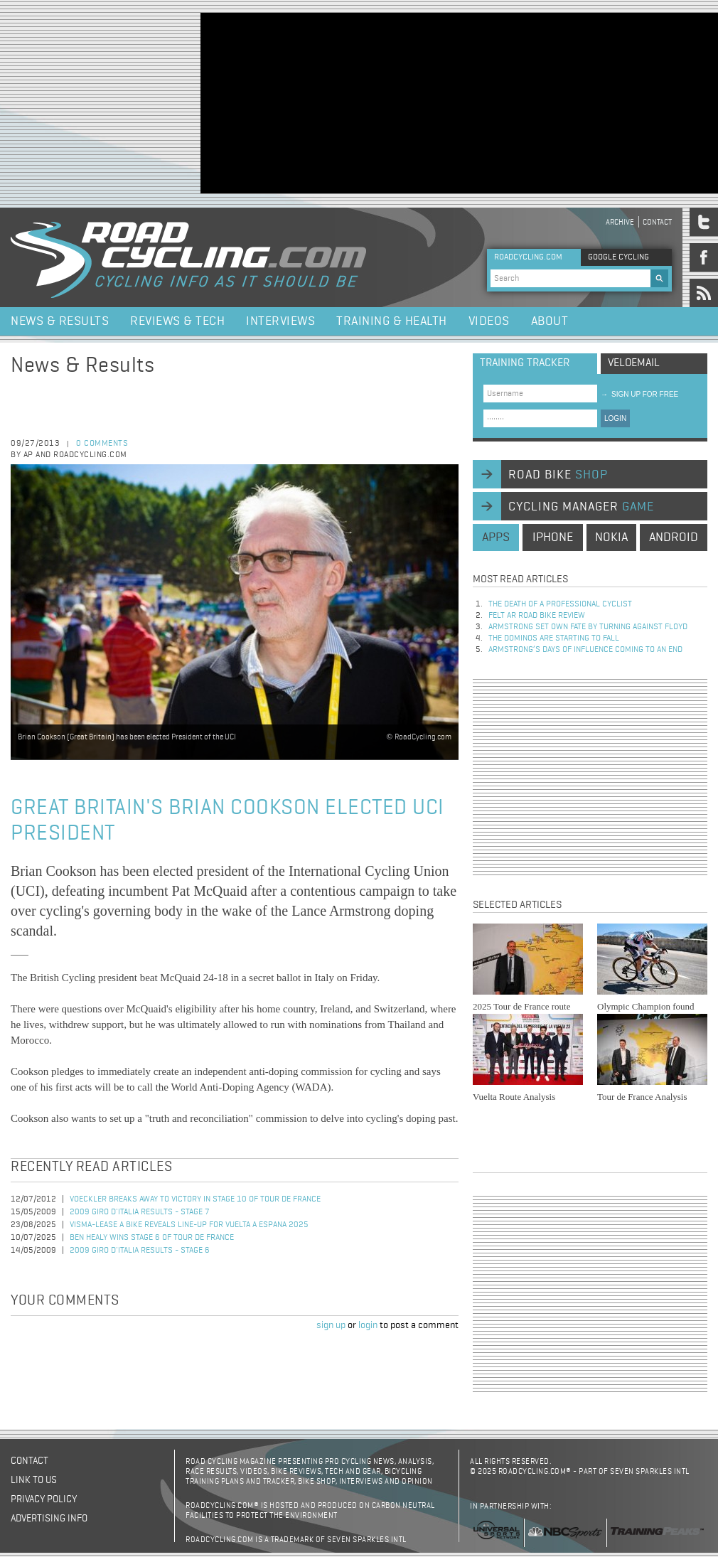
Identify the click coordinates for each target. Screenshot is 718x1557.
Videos (489, 321)
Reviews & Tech (177, 321)
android (673, 537)
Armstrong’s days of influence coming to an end (585, 650)
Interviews (280, 321)
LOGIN (615, 418)
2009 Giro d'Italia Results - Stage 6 (140, 1250)
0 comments (102, 443)
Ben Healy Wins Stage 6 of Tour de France (152, 1238)
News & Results (60, 321)
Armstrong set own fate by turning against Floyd (587, 627)
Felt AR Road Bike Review (536, 615)
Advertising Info (49, 1519)
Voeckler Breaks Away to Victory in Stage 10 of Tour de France (195, 1199)
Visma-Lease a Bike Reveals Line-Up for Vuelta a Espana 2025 (189, 1225)
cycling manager (581, 507)
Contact (657, 222)
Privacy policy (44, 1499)
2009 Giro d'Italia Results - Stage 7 (140, 1212)
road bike (558, 475)
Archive (620, 222)
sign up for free (639, 394)
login (367, 1325)
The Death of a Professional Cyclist (560, 604)
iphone (552, 537)
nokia (611, 537)
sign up (330, 1325)
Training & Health (391, 321)
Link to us (34, 1480)
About (550, 321)
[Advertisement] (318, 102)
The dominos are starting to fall (553, 638)
